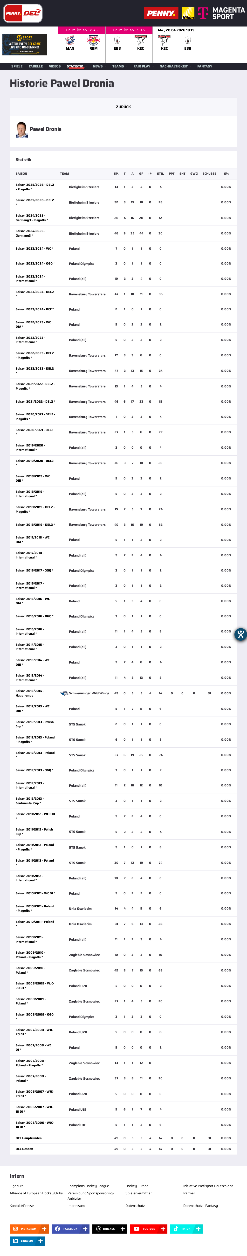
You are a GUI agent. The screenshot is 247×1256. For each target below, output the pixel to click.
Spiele (16, 66)
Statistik (75, 66)
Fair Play (142, 66)
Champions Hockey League (88, 1186)
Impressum (76, 1205)
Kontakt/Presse (22, 1205)
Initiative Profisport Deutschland (208, 1186)
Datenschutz (135, 1205)
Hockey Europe (136, 1186)
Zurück (123, 107)
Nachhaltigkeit (174, 66)
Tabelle (36, 66)
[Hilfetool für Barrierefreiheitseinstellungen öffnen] (240, 634)
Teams (118, 66)
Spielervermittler (138, 1193)
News (98, 66)
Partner (189, 1193)
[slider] (152, 45)
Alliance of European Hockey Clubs (36, 1193)
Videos (55, 66)
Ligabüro (16, 1186)
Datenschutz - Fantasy (200, 1205)
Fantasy (204, 66)
